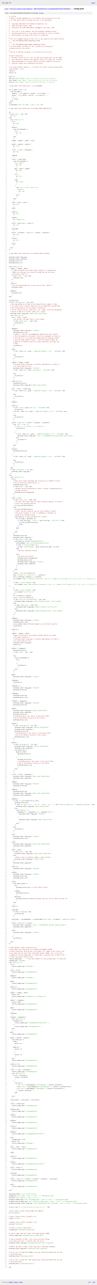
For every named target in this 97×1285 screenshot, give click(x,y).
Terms (21, 1282)
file (41, 13)
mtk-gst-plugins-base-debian (21, 9)
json (93, 1282)
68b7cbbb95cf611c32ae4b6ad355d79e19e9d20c (52, 9)
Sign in (93, 3)
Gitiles (11, 1282)
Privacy (16, 1282)
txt (89, 1282)
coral (6, 9)
